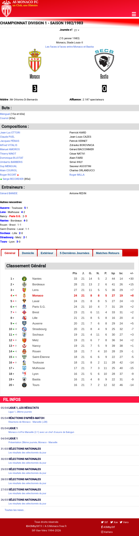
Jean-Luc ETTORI (10, 132)
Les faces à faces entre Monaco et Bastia (69, 46)
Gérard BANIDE (8, 193)
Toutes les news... (15, 510)
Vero (124, 522)
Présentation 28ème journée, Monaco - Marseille (33, 442)
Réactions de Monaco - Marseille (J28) (28, 422)
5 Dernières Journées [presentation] (74, 253)
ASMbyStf (108, 527)
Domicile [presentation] (28, 253)
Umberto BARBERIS (11, 162)
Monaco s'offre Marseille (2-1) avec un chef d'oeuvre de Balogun (41, 432)
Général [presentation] (9, 253)
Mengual (5, 113)
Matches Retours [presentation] (107, 253)
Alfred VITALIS (8, 145)
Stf (105, 522)
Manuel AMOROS (10, 149)
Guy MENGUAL (8, 166)
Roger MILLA (77, 174)
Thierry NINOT (8, 153)
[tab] (9, 253)
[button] (134, 14)
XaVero (107, 532)
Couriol (4, 118)
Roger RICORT (8, 174)
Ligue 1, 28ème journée (20, 412)
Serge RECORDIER (13, 178)
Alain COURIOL (8, 170)
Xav (114, 522)
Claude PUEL (7, 136)
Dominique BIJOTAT (11, 157)
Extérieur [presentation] (47, 253)
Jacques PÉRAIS (9, 140)
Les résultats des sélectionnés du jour (27, 452)
